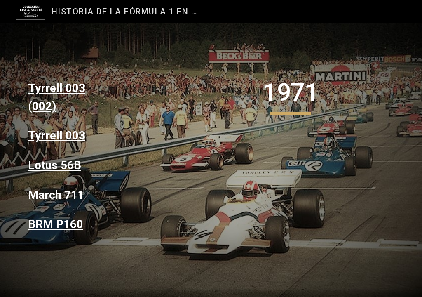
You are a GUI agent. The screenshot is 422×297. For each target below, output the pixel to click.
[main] (68, 97)
